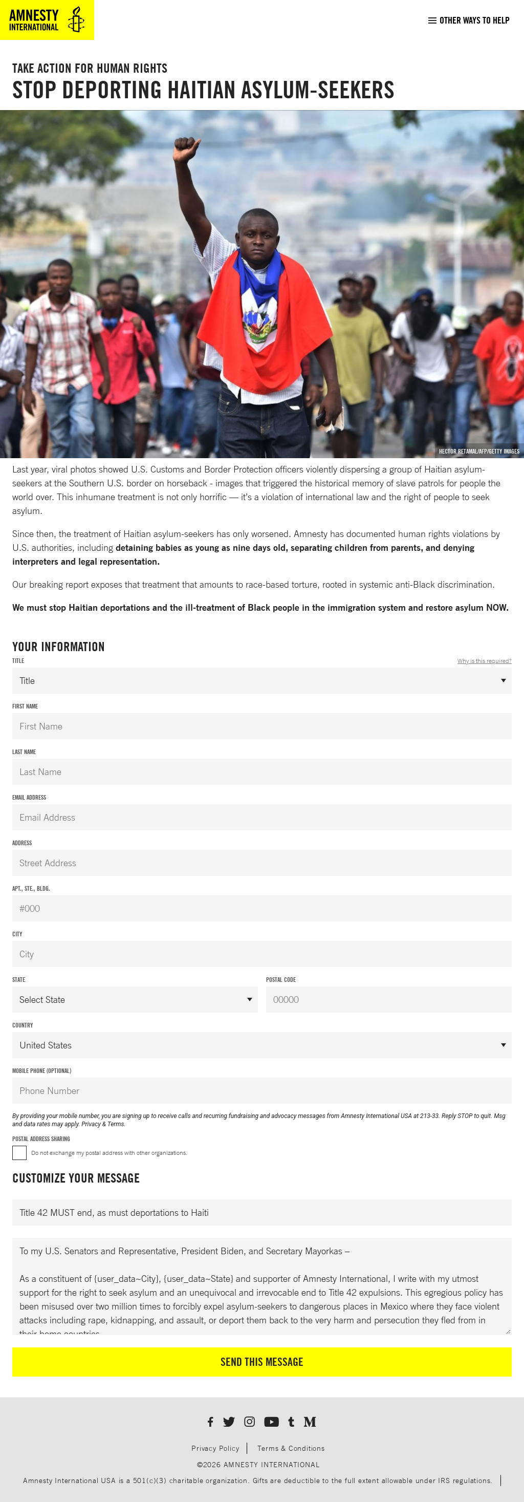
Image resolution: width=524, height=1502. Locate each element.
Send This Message (262, 1361)
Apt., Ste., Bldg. (31, 888)
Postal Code (281, 979)
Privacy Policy (215, 1448)
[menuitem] (468, 20)
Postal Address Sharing (41, 1139)
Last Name (24, 752)
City (17, 934)
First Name (25, 706)
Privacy (91, 1124)
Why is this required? (484, 660)
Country (22, 1025)
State (18, 979)
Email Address (29, 797)
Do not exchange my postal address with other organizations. (109, 1152)
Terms (115, 1124)
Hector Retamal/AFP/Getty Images (479, 451)
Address (22, 843)
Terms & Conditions (290, 1448)
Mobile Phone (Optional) (41, 1071)
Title (262, 661)
